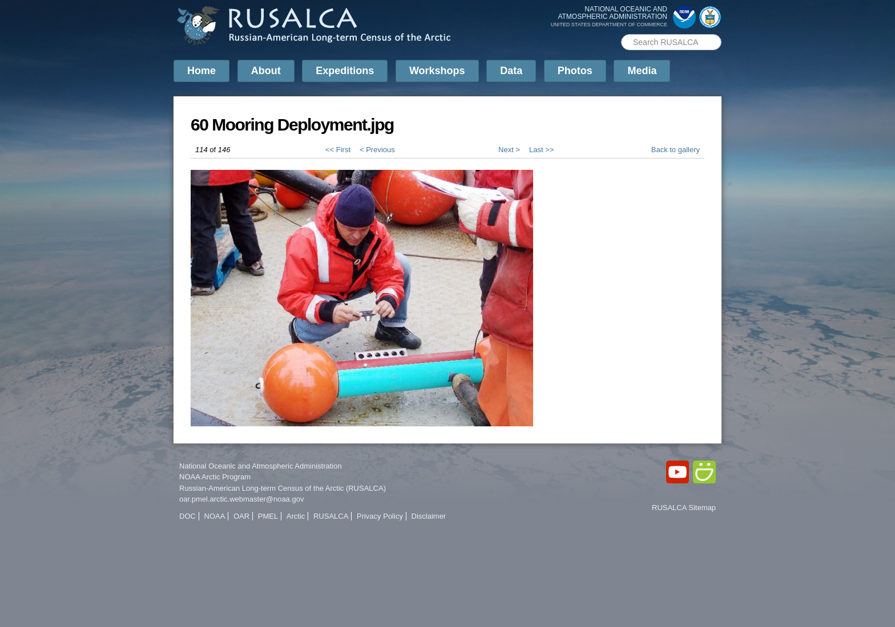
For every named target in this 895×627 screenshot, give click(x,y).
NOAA (214, 516)
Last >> (541, 149)
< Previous (377, 149)
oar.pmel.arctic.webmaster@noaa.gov (241, 499)
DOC (187, 516)
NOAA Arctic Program (215, 477)
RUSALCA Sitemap (684, 507)
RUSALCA (330, 516)
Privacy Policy (380, 516)
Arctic (296, 516)
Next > (509, 149)
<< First (337, 149)
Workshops (437, 70)
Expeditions (345, 70)
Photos (575, 70)
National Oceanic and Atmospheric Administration (260, 466)
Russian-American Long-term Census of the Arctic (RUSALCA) (282, 488)
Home (201, 70)
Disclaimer (429, 516)
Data (511, 70)
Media (641, 70)
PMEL (268, 516)
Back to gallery (675, 149)
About (266, 70)
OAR (241, 516)
